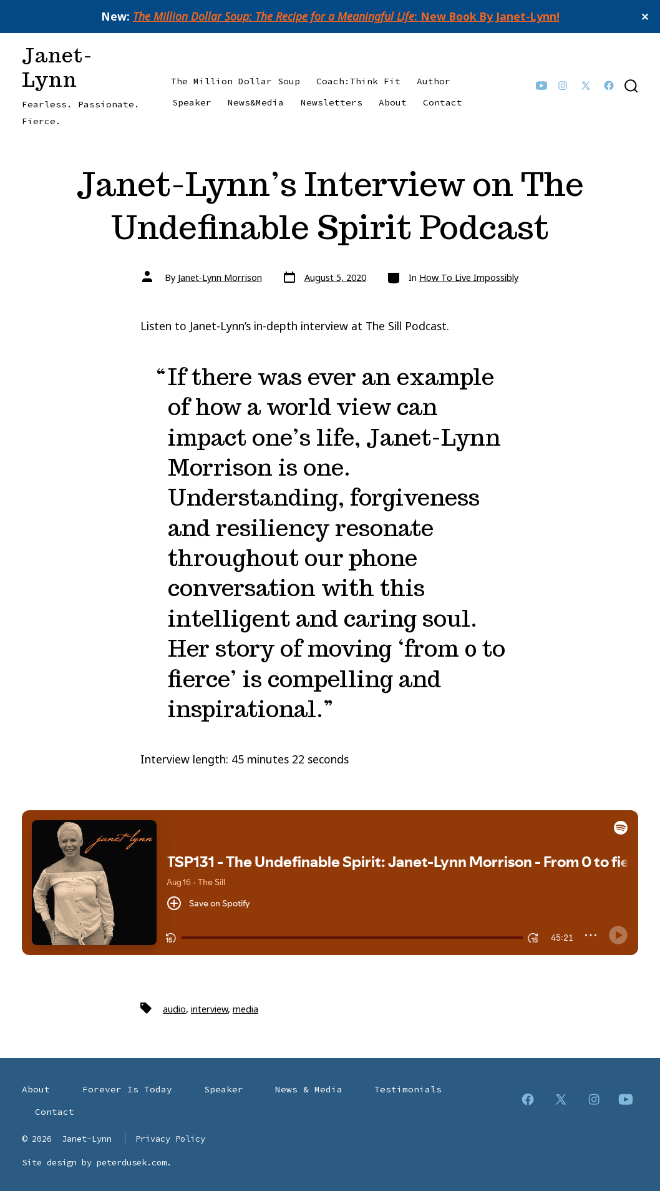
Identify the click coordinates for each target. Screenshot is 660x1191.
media (245, 1009)
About (393, 102)
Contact (442, 102)
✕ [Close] (646, 17)
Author (433, 81)
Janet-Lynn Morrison (220, 277)
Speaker (191, 102)
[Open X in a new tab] (586, 85)
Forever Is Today (127, 1089)
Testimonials (408, 1089)
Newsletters (331, 102)
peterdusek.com (132, 1162)
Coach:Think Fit (358, 81)
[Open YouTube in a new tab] (541, 85)
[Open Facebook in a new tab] (609, 85)
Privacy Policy (170, 1138)
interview (209, 1009)
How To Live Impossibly (468, 277)
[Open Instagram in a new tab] (563, 85)
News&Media (256, 102)
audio (174, 1009)
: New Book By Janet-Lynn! (346, 16)
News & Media (308, 1089)
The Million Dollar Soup (235, 81)
